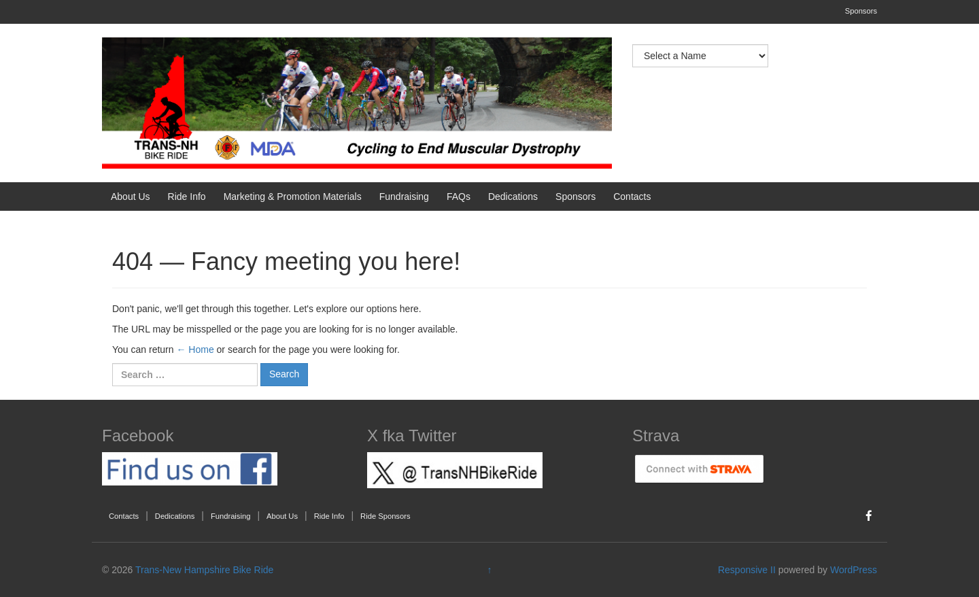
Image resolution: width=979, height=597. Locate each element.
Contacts (632, 196)
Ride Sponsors (385, 516)
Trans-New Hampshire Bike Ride (204, 569)
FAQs (458, 196)
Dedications (513, 196)
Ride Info (187, 196)
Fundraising (404, 196)
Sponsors (861, 11)
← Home (194, 349)
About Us (130, 196)
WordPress (853, 569)
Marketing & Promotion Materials (293, 196)
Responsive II (747, 569)
